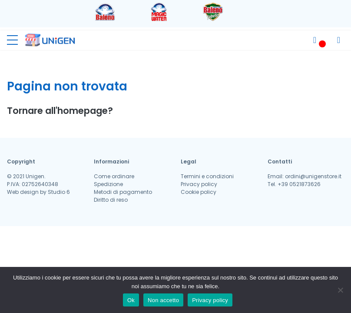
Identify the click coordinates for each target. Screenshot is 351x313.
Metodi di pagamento (123, 192)
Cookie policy (198, 192)
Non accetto (163, 300)
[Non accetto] (340, 290)
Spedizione (108, 184)
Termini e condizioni (207, 176)
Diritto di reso (111, 199)
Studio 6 (59, 192)
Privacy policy (199, 184)
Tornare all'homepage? (60, 110)
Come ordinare (114, 176)
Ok (131, 300)
